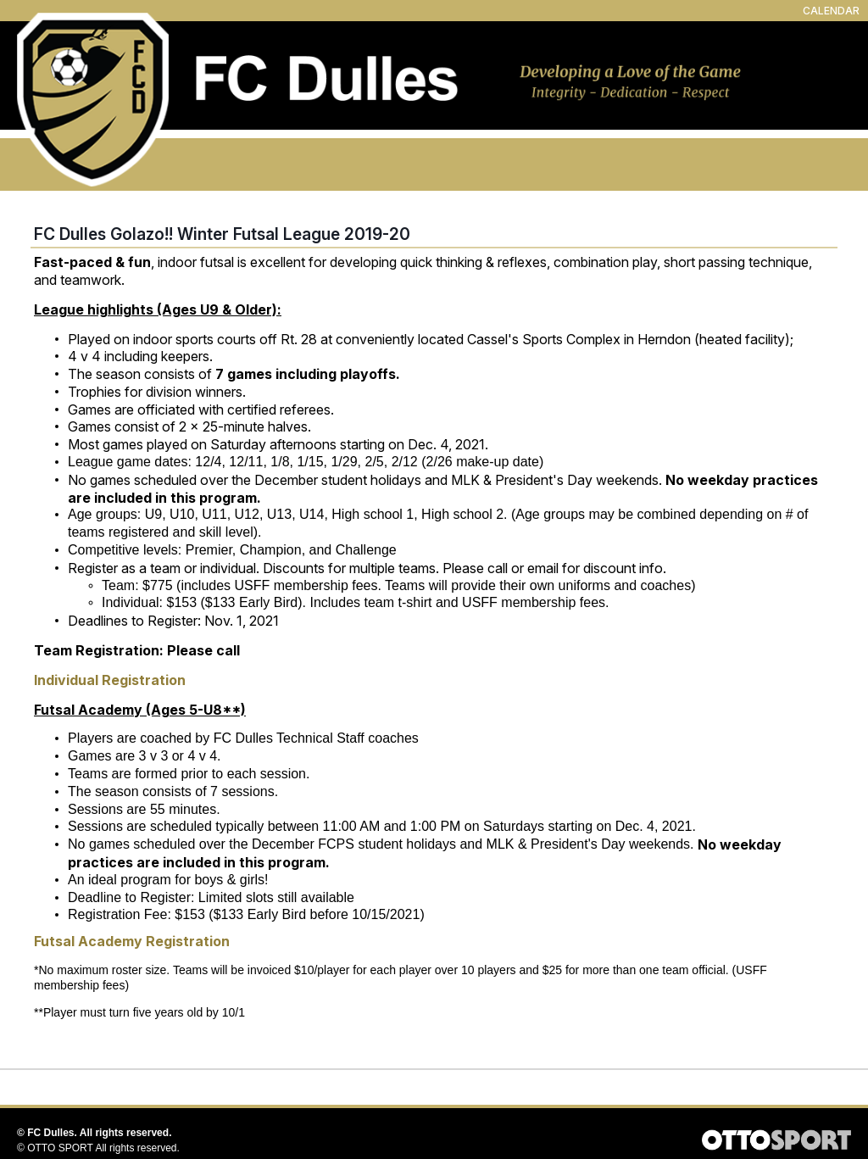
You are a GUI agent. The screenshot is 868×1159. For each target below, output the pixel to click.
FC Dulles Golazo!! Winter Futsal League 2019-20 (222, 234)
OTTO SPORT (60, 1148)
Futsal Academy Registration (132, 941)
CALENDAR (831, 10)
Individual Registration (110, 679)
